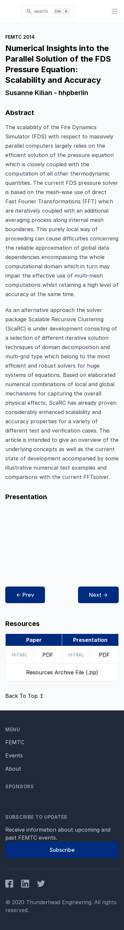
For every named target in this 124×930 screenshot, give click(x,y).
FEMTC (14, 742)
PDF (47, 654)
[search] (48, 11)
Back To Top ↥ (24, 696)
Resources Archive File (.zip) (62, 672)
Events (14, 755)
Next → (98, 595)
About (13, 768)
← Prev (25, 595)
